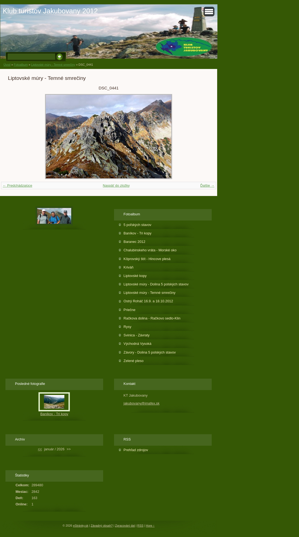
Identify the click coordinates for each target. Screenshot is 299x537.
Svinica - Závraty (137, 335)
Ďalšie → (207, 185)
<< (40, 449)
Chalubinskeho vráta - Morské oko (150, 250)
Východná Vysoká (137, 344)
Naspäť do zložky (116, 185)
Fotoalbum (21, 64)
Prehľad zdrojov (136, 450)
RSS (140, 525)
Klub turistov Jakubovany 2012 (50, 11)
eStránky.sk (80, 525)
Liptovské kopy (135, 276)
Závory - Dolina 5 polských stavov (150, 352)
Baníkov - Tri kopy (137, 233)
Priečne (129, 310)
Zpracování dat (125, 525)
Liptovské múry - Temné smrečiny (53, 64)
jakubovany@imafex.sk (142, 403)
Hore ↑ (150, 525)
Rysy (127, 327)
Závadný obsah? (102, 525)
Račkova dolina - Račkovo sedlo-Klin (152, 318)
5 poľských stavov (137, 225)
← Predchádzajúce (17, 185)
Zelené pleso (133, 361)
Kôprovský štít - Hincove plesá (147, 259)
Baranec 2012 (134, 242)
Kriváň (128, 267)
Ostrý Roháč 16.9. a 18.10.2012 (148, 301)
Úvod (7, 64)
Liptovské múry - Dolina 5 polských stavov (156, 284)
